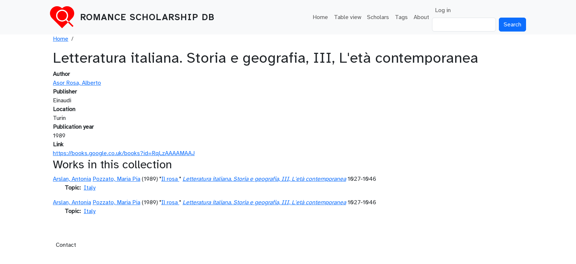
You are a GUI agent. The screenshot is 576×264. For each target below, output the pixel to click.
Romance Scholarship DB (147, 17)
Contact (66, 245)
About (421, 17)
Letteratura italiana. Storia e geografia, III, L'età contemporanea (264, 179)
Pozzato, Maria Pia (116, 179)
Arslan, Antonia (72, 179)
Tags (401, 17)
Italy (90, 187)
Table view (347, 17)
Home (320, 17)
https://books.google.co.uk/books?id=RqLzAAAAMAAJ (124, 153)
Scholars (378, 17)
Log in (443, 10)
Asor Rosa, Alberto (77, 83)
